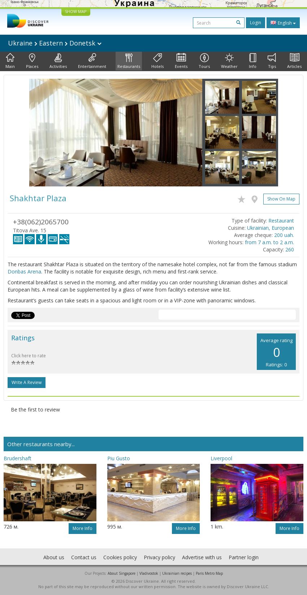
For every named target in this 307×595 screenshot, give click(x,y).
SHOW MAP (76, 11)
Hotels (157, 61)
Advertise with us (202, 557)
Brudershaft (17, 458)
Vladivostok (148, 573)
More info (82, 528)
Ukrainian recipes (177, 573)
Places (32, 61)
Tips (272, 61)
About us (53, 557)
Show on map (281, 199)
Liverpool (221, 458)
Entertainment (92, 61)
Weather (229, 61)
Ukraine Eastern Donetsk (54, 43)
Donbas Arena (24, 271)
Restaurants (128, 61)
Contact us (83, 557)
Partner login (244, 557)
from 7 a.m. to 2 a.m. (269, 242)
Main (10, 61)
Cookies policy (120, 557)
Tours (204, 61)
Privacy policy (159, 557)
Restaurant (281, 220)
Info (252, 61)
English (283, 23)
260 (289, 249)
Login (255, 23)
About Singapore (121, 573)
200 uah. (284, 235)
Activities (58, 61)
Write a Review (27, 382)
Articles (294, 61)
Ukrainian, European (270, 227)
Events (181, 61)
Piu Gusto (118, 458)
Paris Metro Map (209, 573)
